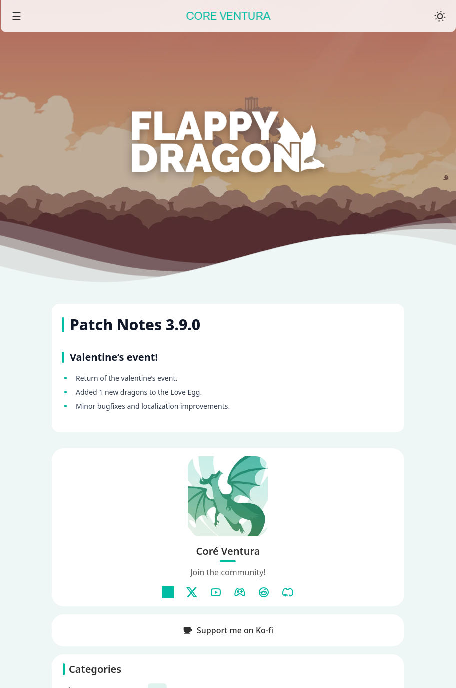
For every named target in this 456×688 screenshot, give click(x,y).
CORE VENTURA (228, 16)
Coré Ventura (228, 551)
